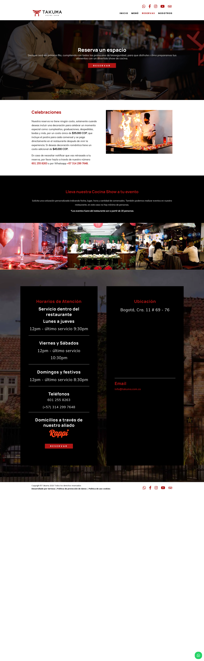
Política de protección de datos (72, 488)
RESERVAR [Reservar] (102, 67)
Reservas (148, 12)
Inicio (124, 12)
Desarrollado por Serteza (43, 488)
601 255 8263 (39, 163)
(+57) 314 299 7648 (59, 407)
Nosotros (165, 12)
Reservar (59, 446)
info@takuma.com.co (128, 389)
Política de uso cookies (99, 488)
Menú (135, 12)
